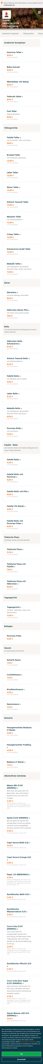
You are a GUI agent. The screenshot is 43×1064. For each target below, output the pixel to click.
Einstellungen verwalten (28, 1042)
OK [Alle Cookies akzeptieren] (21, 1054)
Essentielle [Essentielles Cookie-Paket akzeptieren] (21, 1059)
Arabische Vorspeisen (10, 33)
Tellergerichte (28, 33)
